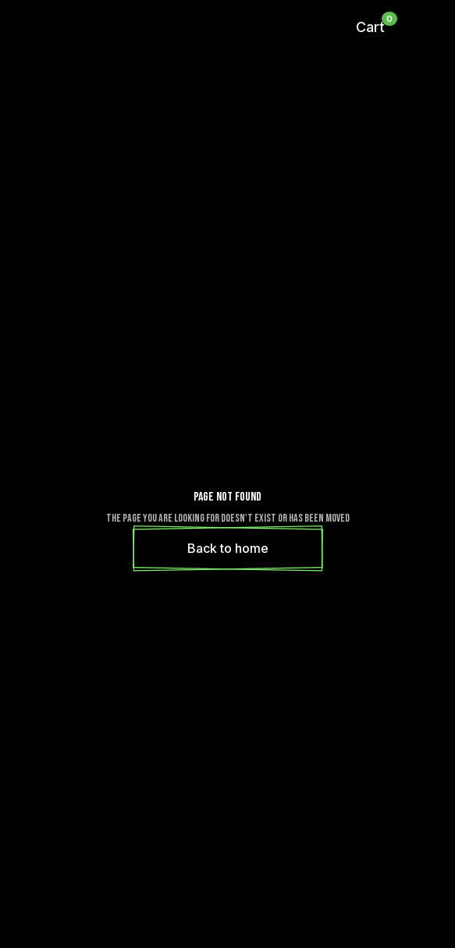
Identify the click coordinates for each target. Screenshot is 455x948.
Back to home (227, 548)
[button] (370, 27)
